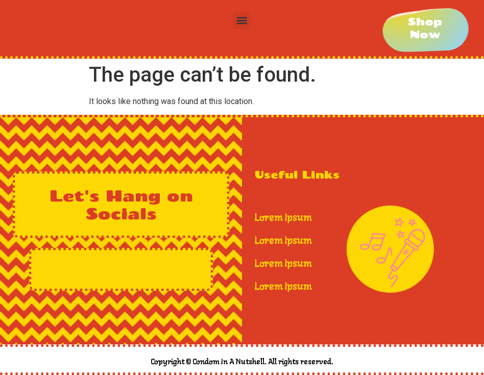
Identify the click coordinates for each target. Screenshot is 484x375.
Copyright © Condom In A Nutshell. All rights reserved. (242, 362)
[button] (241, 20)
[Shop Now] (425, 28)
